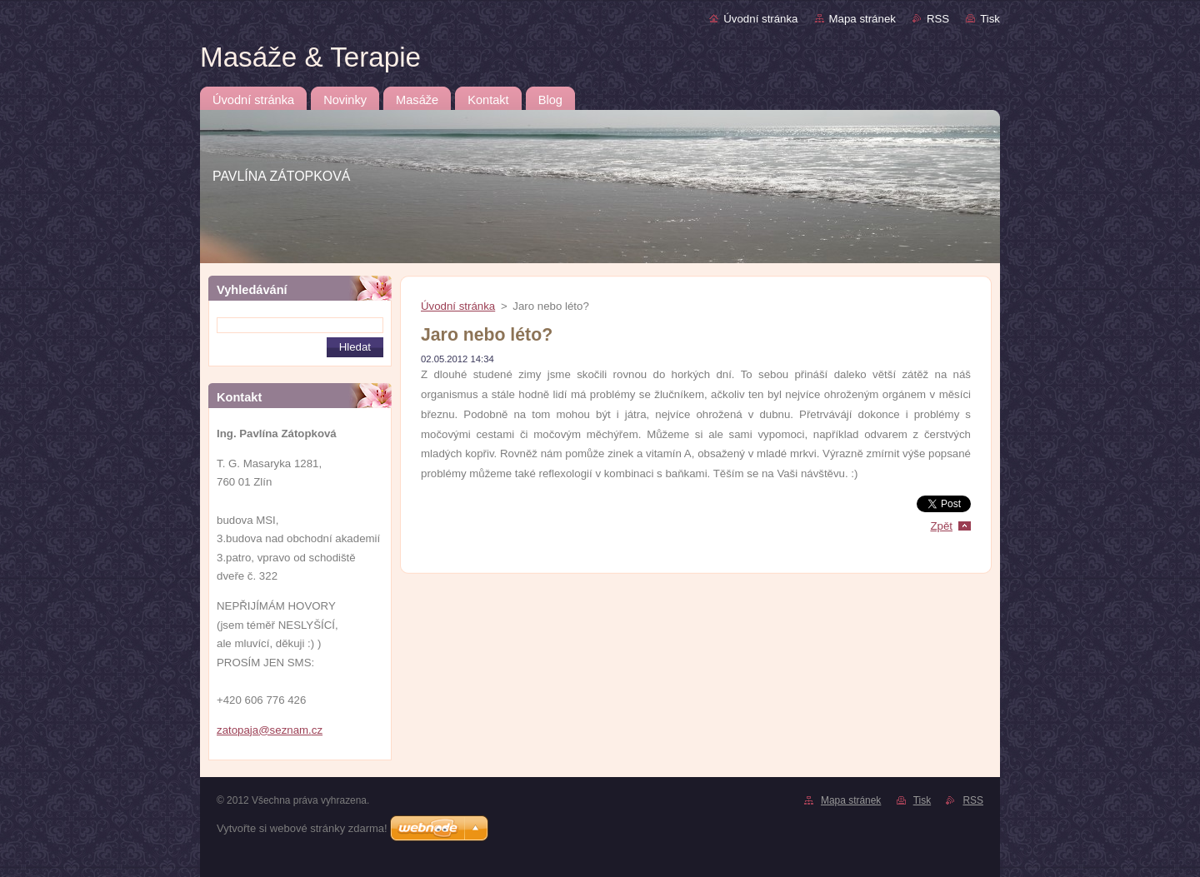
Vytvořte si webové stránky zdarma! (302, 828)
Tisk (990, 18)
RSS (938, 18)
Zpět (941, 526)
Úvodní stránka (760, 18)
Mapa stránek (862, 18)
